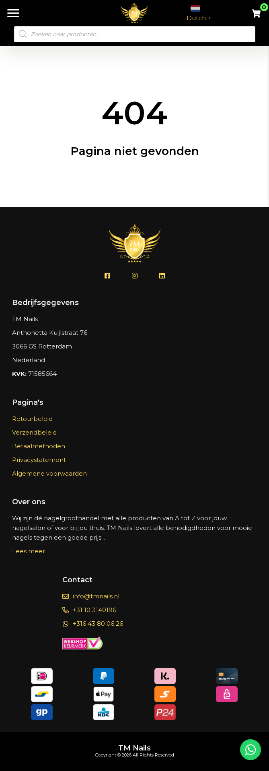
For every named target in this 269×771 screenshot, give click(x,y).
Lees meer (28, 551)
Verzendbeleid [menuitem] (34, 432)
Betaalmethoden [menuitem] (38, 446)
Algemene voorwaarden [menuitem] (49, 473)
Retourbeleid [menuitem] (32, 419)
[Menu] (13, 13)
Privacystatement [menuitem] (39, 460)
